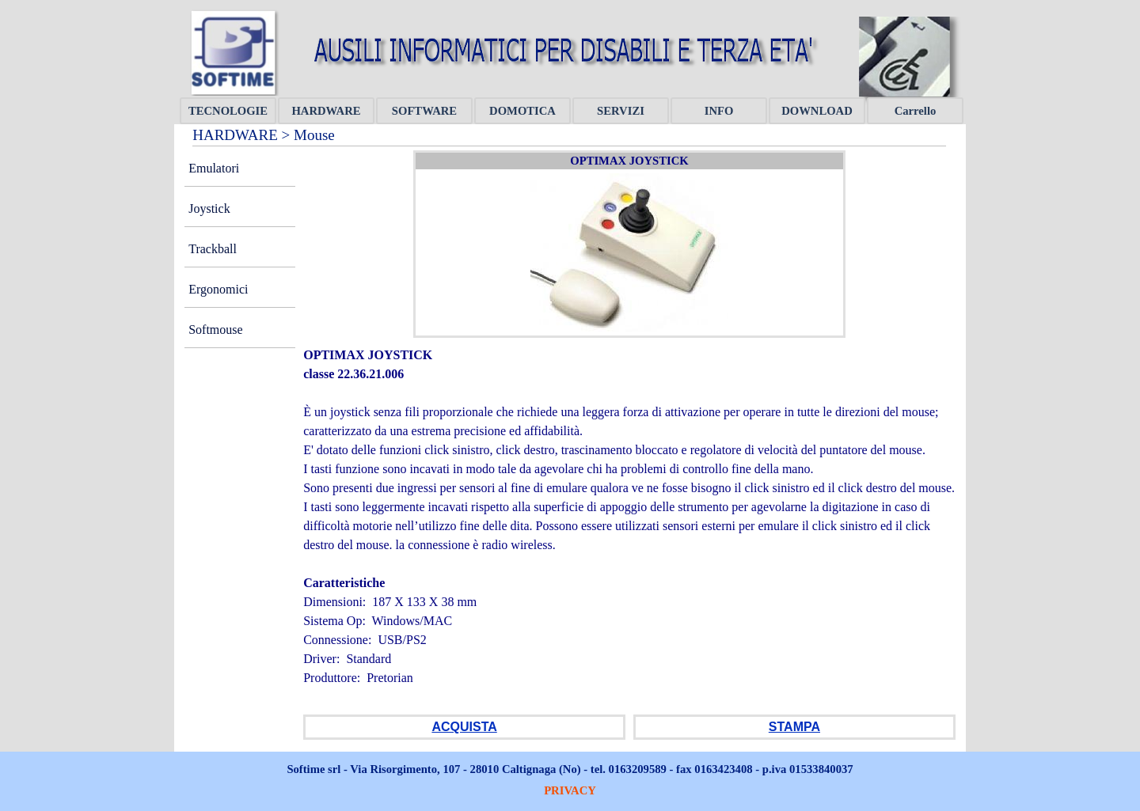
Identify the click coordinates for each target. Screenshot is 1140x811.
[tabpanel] (629, 526)
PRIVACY (570, 790)
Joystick (209, 208)
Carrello (916, 110)
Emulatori (213, 168)
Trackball (212, 249)
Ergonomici (218, 289)
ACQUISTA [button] (463, 726)
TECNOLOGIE (228, 110)
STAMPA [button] (794, 726)
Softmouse (215, 329)
